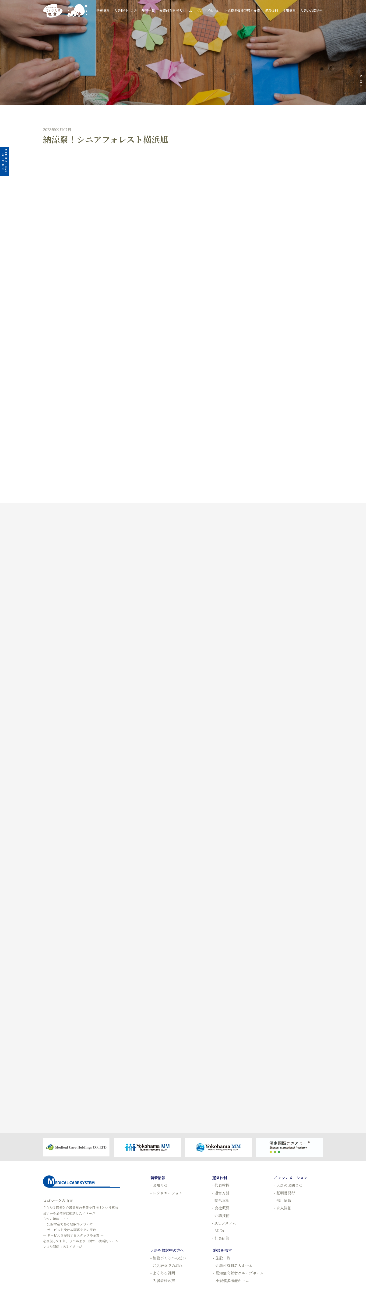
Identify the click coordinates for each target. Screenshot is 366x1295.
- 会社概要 (220, 1208)
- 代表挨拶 (220, 1185)
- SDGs (218, 1230)
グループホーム (208, 10)
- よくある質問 (162, 1273)
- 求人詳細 (282, 1208)
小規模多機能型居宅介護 (242, 10)
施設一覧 (148, 10)
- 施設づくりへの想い (168, 1258)
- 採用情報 (282, 1200)
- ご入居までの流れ (166, 1265)
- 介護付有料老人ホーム (233, 1265)
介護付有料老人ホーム (175, 10)
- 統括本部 (220, 1200)
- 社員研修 (220, 1238)
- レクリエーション (166, 1193)
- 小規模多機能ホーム (231, 1280)
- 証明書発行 (284, 1193)
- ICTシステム (224, 1223)
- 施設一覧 (221, 1258)
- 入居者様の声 (162, 1280)
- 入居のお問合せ (288, 1185)
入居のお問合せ (311, 10)
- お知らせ (159, 1185)
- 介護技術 (220, 1215)
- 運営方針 (220, 1193)
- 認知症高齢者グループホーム (238, 1273)
